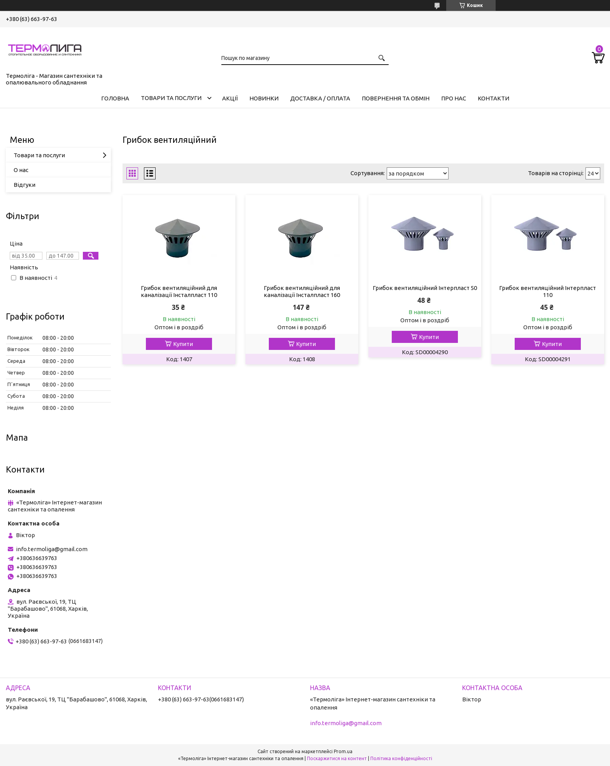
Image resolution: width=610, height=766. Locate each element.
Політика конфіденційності (401, 758)
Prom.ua (343, 751)
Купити (183, 344)
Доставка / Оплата (320, 98)
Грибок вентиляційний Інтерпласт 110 (547, 291)
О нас (21, 170)
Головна (115, 98)
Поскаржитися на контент (337, 758)
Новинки (264, 98)
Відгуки (24, 184)
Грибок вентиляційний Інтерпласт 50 (425, 288)
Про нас (453, 98)
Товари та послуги (171, 98)
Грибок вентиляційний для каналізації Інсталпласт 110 (179, 291)
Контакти (493, 98)
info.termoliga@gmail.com (52, 549)
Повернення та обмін (395, 98)
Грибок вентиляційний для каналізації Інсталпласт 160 (302, 291)
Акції (230, 98)
